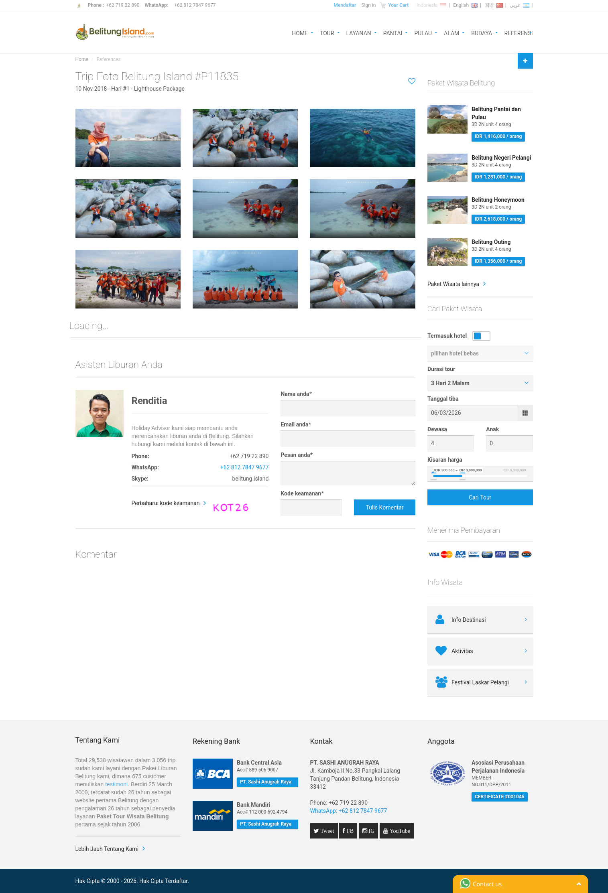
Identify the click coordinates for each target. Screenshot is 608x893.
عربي (519, 5)
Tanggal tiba (442, 399)
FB (349, 831)
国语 (493, 5)
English (465, 5)
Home (81, 59)
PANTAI (393, 32)
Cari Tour (480, 497)
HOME (300, 32)
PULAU (423, 32)
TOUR (327, 32)
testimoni (116, 784)
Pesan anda (296, 455)
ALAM (451, 32)
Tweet (326, 831)
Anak (492, 429)
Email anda (296, 424)
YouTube (399, 831)
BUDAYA (481, 32)
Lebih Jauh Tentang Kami (107, 849)
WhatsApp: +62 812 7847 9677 (348, 811)
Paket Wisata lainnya (453, 284)
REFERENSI (518, 32)
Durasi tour (441, 369)
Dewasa (437, 429)
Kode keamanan (302, 493)
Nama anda (296, 394)
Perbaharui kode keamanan (166, 503)
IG (371, 831)
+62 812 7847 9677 (195, 5)
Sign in (368, 5)
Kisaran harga (444, 460)
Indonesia (431, 5)
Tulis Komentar (385, 507)
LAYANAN (358, 32)
